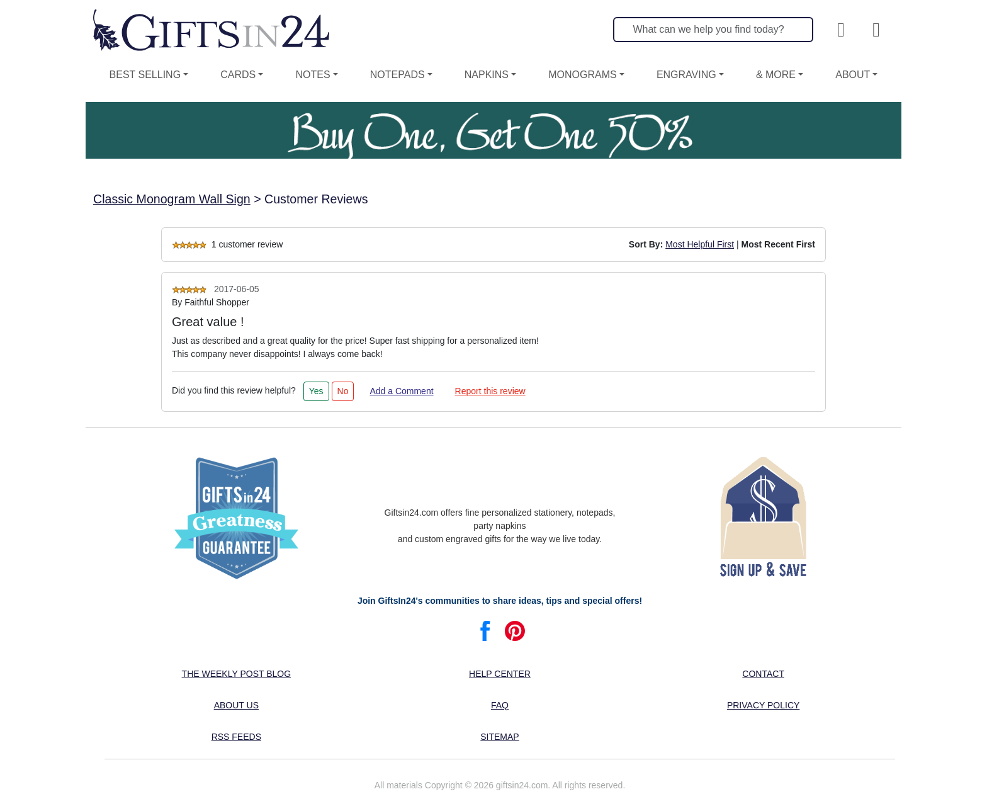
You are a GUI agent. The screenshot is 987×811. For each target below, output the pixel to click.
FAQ (500, 705)
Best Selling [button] (145, 74)
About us (236, 705)
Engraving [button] (686, 74)
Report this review (490, 391)
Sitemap (499, 737)
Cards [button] (238, 74)
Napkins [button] (487, 74)
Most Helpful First (699, 244)
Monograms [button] (582, 74)
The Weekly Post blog (236, 674)
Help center (500, 674)
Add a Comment (401, 391)
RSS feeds (236, 737)
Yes (316, 391)
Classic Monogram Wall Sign (172, 199)
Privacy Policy (763, 705)
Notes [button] (312, 74)
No (343, 391)
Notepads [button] (397, 74)
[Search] (713, 29)
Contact (763, 674)
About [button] (852, 74)
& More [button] (776, 74)
